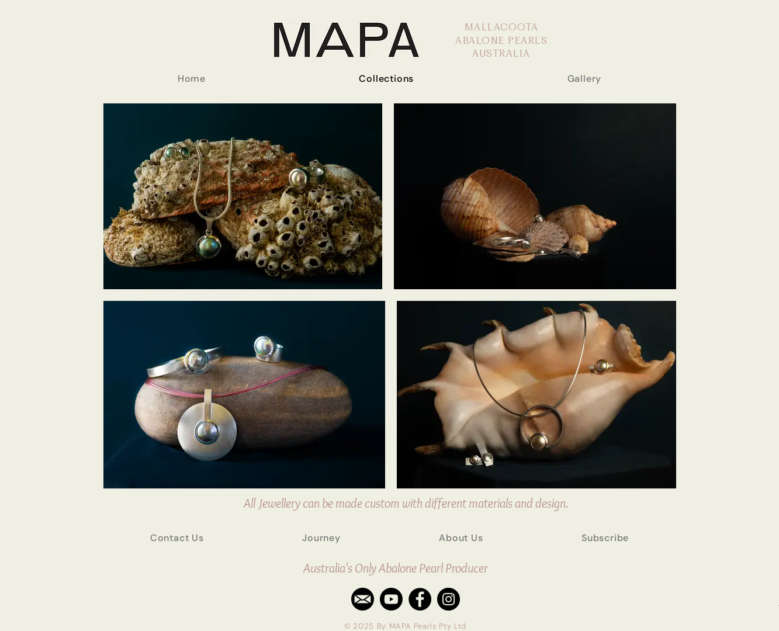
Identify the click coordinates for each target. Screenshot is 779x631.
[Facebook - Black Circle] (419, 599)
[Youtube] (391, 599)
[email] (362, 599)
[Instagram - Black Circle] (448, 599)
